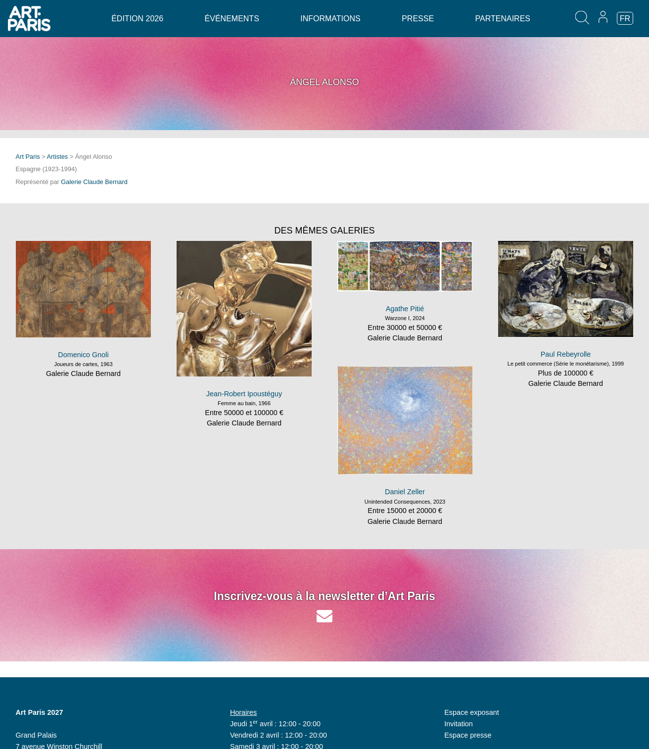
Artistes (57, 156)
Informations (330, 18)
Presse (418, 18)
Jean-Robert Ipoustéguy (244, 394)
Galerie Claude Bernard (94, 182)
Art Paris (28, 156)
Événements (232, 18)
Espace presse (467, 735)
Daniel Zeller (405, 492)
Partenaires (502, 18)
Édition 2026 (137, 18)
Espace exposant (471, 712)
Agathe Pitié (405, 309)
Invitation (458, 724)
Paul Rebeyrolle (566, 354)
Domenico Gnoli (83, 355)
